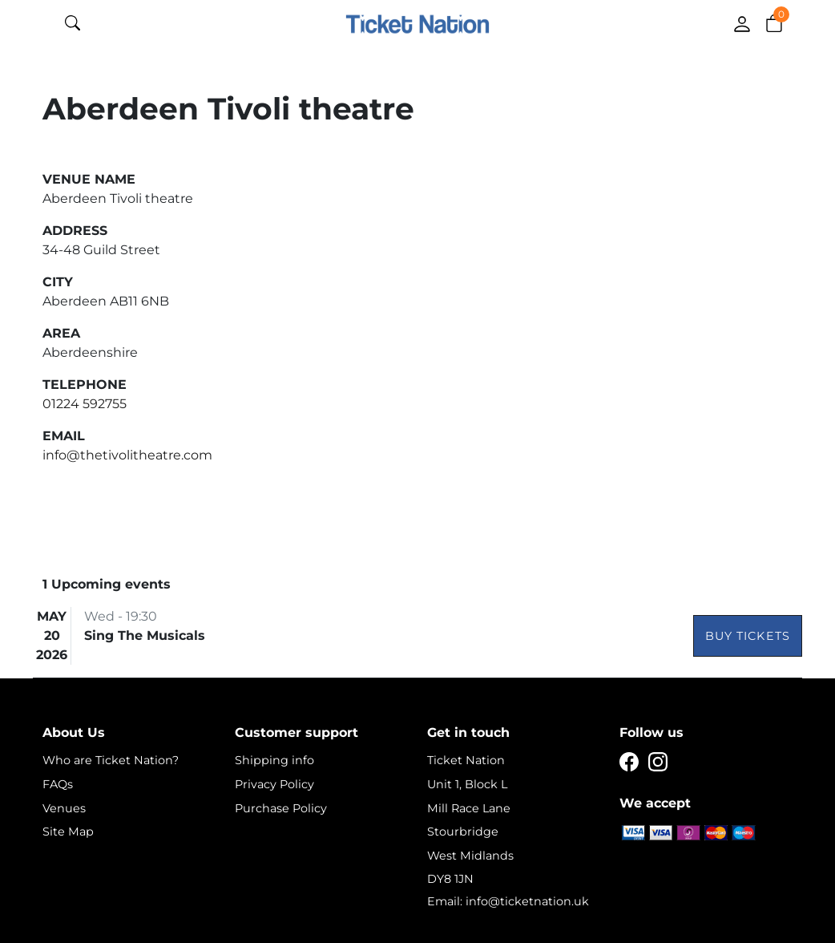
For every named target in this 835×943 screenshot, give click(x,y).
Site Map (68, 831)
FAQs (57, 784)
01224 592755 (84, 403)
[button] (774, 22)
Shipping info (274, 760)
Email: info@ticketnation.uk (508, 901)
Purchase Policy (281, 808)
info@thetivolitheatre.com (127, 455)
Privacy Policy (274, 784)
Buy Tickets (747, 636)
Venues (64, 808)
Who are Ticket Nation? (110, 760)
